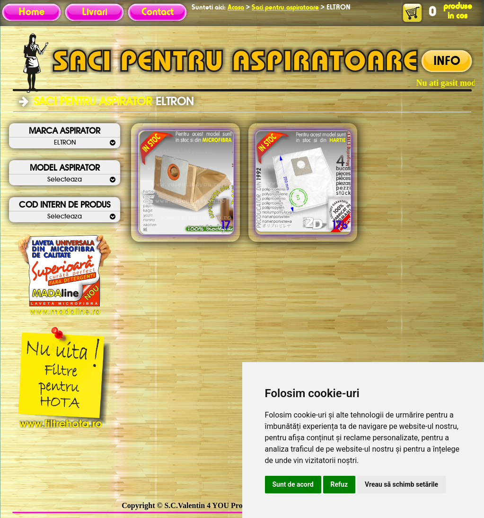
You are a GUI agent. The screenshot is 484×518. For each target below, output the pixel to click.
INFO (446, 61)
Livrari (94, 12)
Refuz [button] (339, 484)
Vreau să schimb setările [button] (401, 484)
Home (31, 12)
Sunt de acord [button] (293, 484)
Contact (157, 12)
